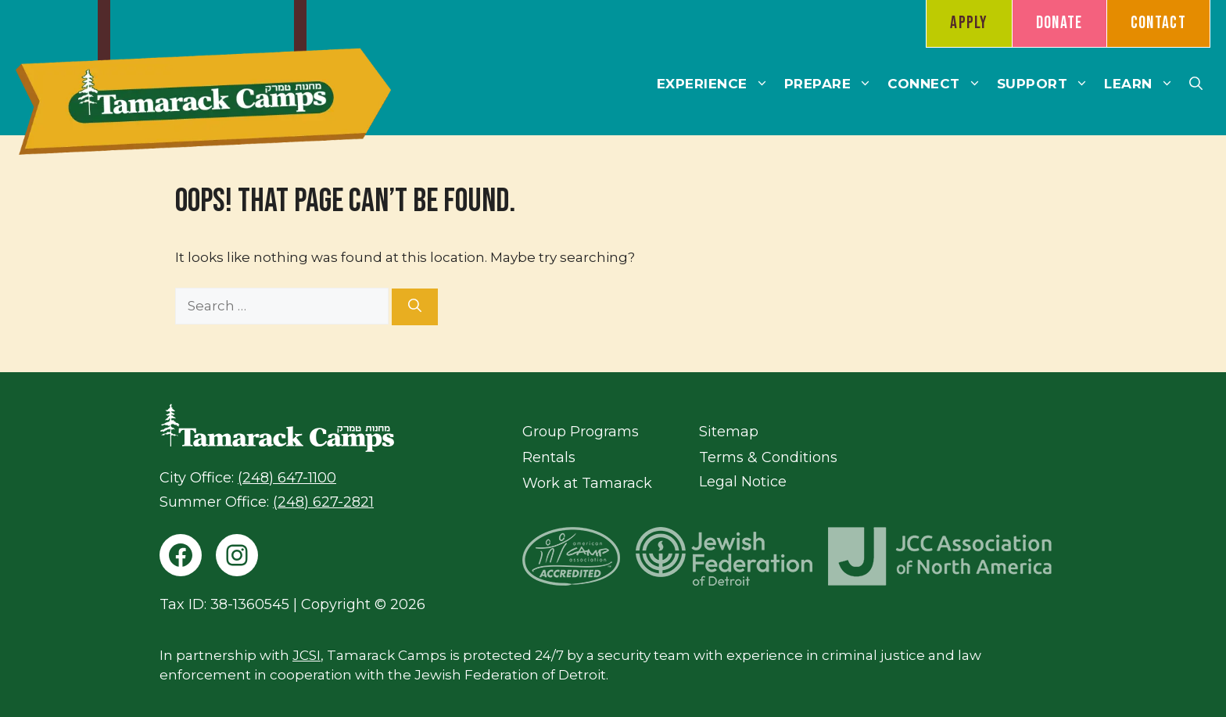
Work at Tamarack (587, 483)
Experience (716, 83)
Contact (1158, 23)
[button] (1195, 83)
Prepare (832, 83)
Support (1047, 83)
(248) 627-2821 (323, 502)
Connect (938, 83)
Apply (969, 23)
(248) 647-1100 (287, 477)
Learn (1142, 83)
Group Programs (580, 431)
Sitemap (728, 431)
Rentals (548, 457)
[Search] (415, 307)
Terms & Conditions (768, 457)
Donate (1059, 23)
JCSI (306, 655)
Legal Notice (743, 481)
